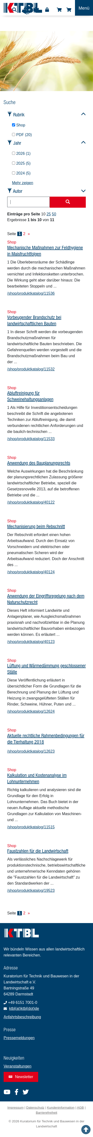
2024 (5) (21, 173)
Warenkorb (69, 9)
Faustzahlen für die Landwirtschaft (37, 851)
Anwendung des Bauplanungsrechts (38, 463)
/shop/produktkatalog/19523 (31, 890)
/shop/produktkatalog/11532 (31, 369)
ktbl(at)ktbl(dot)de (24, 1008)
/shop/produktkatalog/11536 (31, 293)
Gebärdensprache (26, 10)
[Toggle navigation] (84, 8)
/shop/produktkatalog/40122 (31, 502)
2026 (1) (21, 153)
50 (54, 214)
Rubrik (19, 114)
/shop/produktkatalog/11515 (31, 827)
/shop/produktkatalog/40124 (31, 572)
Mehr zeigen (22, 183)
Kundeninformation (60, 1107)
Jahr (17, 143)
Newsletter (21, 1077)
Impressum (15, 1107)
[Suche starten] (68, 202)
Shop (59, 9)
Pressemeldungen (19, 1038)
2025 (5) (21, 163)
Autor (17, 191)
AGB (80, 1107)
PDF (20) (22, 135)
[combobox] (28, 202)
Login (47, 9)
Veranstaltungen (17, 1066)
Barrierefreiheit (46, 1112)
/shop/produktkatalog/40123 (31, 642)
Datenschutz (35, 1107)
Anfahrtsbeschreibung (22, 1017)
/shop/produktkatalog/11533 (31, 439)
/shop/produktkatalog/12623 (31, 751)
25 (49, 214)
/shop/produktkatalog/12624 (31, 711)
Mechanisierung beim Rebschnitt (36, 526)
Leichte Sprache (36, 11)
